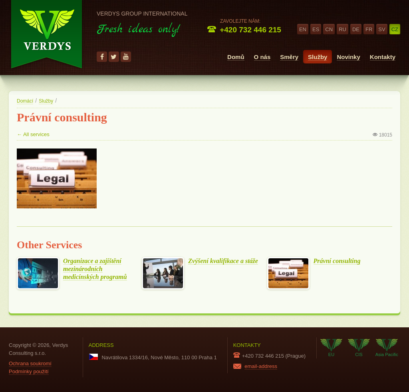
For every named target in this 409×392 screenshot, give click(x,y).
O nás (262, 56)
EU (331, 347)
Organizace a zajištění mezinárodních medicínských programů (95, 269)
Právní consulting (337, 261)
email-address (260, 366)
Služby (317, 56)
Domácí (25, 101)
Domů (235, 56)
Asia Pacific (386, 347)
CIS (359, 347)
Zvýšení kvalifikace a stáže (223, 261)
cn (329, 29)
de (355, 29)
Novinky (348, 56)
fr (368, 29)
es (315, 29)
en (302, 29)
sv (381, 29)
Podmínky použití (29, 371)
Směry (289, 56)
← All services (33, 134)
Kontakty (382, 56)
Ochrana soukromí (30, 363)
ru (342, 29)
